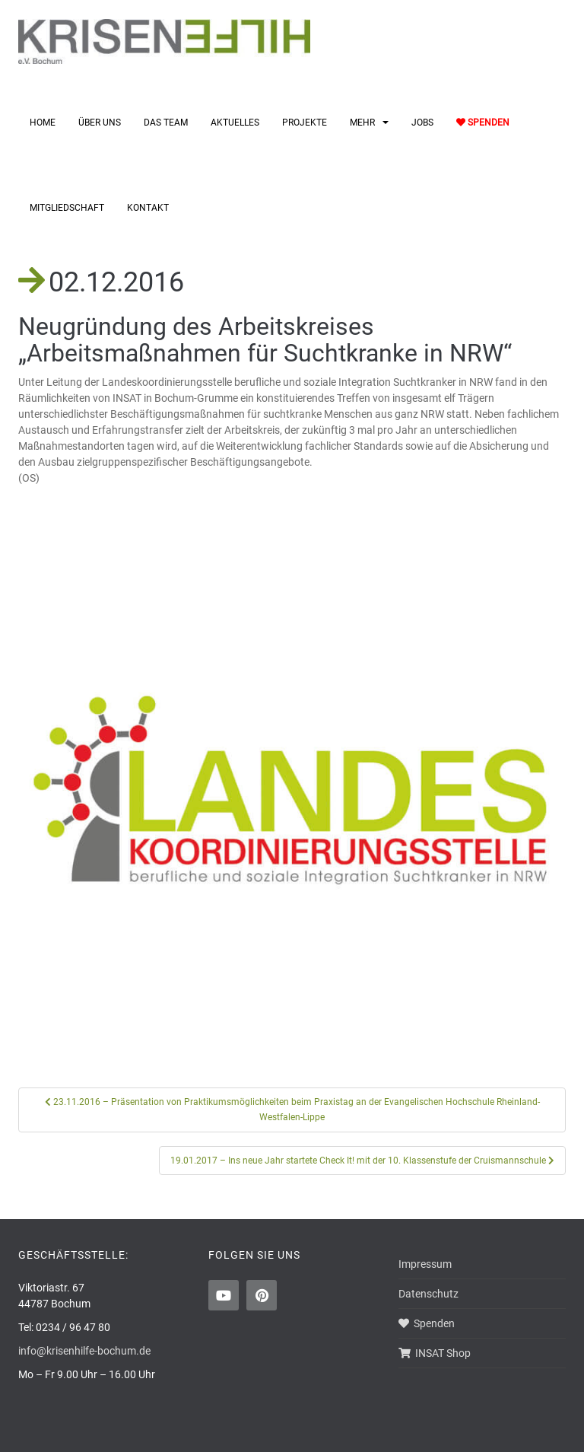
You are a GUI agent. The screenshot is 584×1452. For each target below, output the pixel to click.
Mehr (362, 122)
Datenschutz (428, 1294)
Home (43, 122)
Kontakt (148, 207)
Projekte (304, 122)
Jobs (422, 122)
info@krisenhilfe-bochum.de (84, 1351)
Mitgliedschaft (67, 207)
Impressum (425, 1264)
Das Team (166, 122)
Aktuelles (235, 122)
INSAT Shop (434, 1353)
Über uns (99, 122)
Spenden (482, 122)
